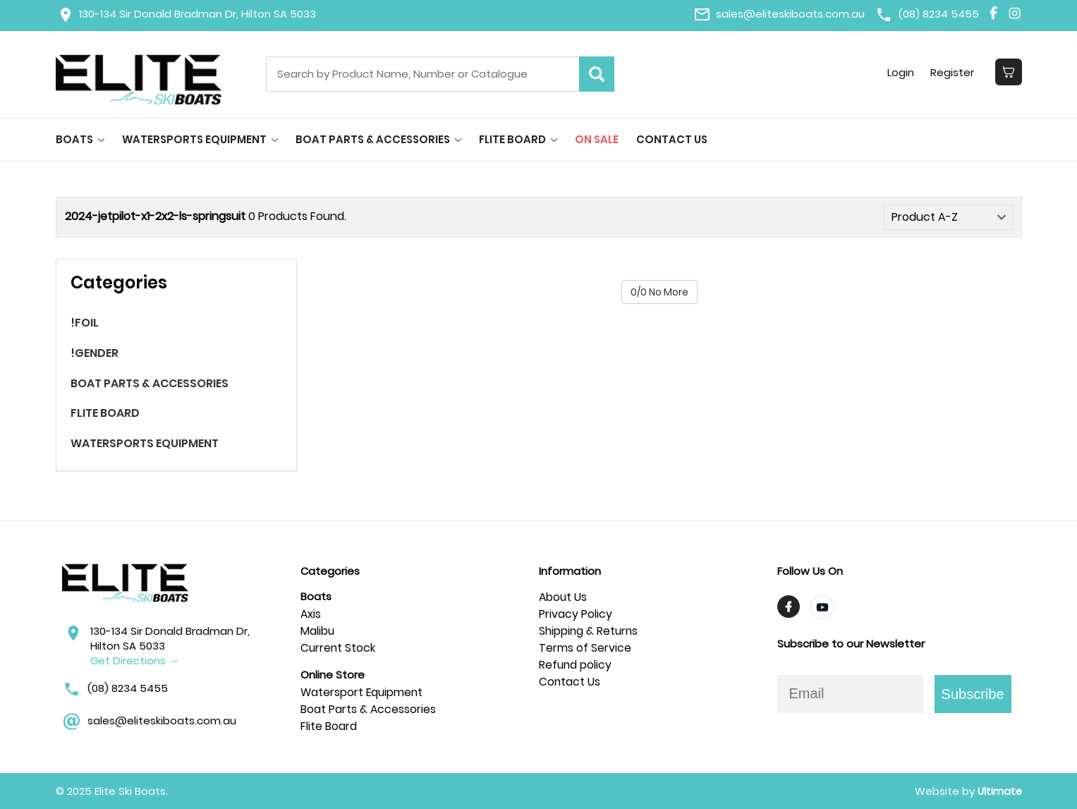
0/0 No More (659, 292)
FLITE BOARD (518, 139)
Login (900, 72)
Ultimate (999, 791)
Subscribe (973, 694)
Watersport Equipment (362, 692)
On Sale (597, 139)
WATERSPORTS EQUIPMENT (200, 139)
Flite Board (328, 726)
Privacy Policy (575, 614)
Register (952, 72)
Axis (311, 614)
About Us (563, 597)
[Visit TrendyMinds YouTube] (822, 607)
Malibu (317, 631)
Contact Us (671, 139)
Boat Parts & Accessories (368, 709)
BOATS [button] (80, 139)
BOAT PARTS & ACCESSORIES (378, 139)
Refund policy (576, 665)
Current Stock (338, 648)
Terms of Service (585, 648)
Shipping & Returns (589, 631)
